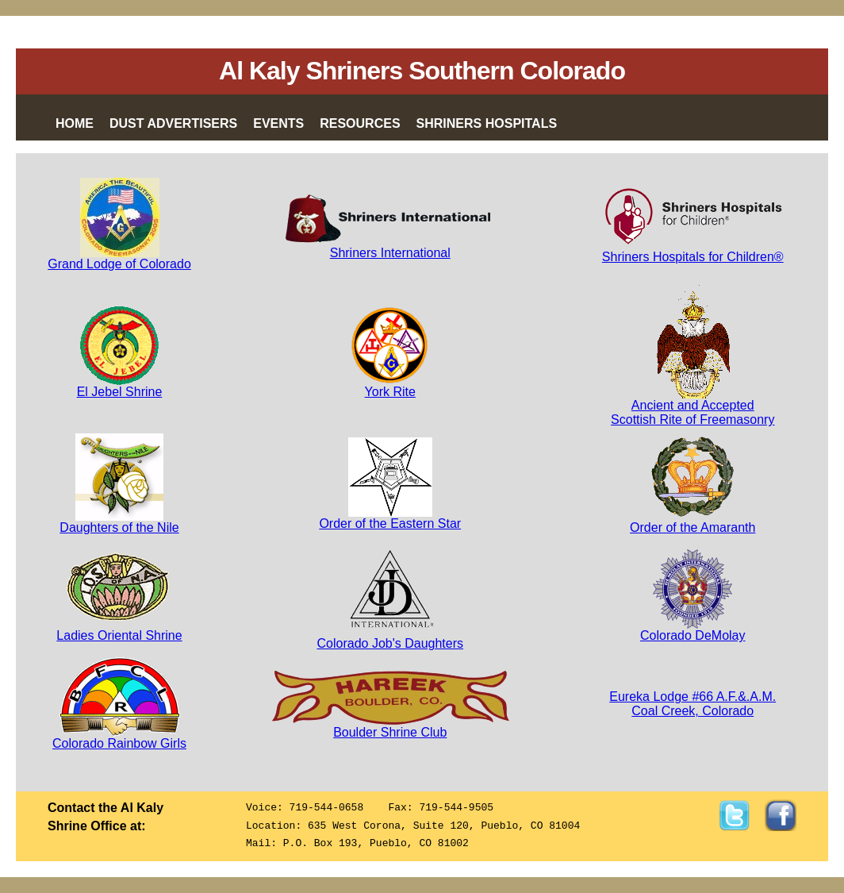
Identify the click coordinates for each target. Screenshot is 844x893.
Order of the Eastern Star (390, 518)
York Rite (390, 386)
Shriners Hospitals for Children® (693, 257)
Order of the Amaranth (692, 522)
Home (75, 123)
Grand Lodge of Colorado (119, 258)
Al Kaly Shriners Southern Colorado (422, 70)
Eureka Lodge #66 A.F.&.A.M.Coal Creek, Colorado (692, 704)
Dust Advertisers (173, 123)
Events (278, 123)
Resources (360, 123)
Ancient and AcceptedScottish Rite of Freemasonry (692, 406)
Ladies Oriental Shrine (119, 630)
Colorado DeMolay (693, 630)
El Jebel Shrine (120, 386)
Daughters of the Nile (118, 522)
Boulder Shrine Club (390, 726)
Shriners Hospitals (487, 123)
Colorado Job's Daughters (390, 637)
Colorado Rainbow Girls (119, 738)
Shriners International (390, 247)
